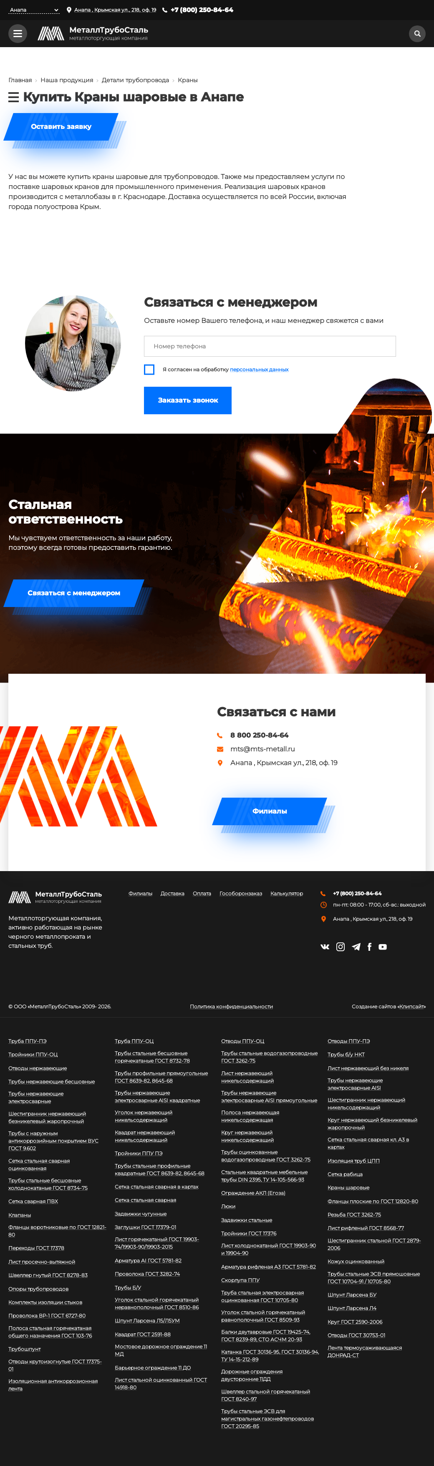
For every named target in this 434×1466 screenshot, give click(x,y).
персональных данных (259, 369)
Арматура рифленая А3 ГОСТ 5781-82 (268, 1267)
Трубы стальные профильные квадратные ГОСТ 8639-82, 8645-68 (159, 1169)
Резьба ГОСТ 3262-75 (354, 1215)
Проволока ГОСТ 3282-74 (147, 1274)
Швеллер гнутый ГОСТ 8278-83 (48, 1275)
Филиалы (269, 811)
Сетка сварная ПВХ (33, 1201)
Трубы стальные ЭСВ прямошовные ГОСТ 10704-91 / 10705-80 (374, 1278)
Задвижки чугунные (141, 1214)
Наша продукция (66, 80)
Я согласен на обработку (225, 369)
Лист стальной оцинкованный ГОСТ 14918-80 (161, 1383)
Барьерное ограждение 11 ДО (153, 1368)
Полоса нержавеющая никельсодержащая (250, 1116)
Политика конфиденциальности (231, 1006)
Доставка (172, 893)
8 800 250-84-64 (259, 735)
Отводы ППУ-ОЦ (242, 1041)
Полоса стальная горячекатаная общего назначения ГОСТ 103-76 (50, 1332)
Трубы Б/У (128, 1288)
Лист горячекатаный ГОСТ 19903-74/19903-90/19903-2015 (157, 1243)
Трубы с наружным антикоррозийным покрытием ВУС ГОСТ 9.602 (53, 1140)
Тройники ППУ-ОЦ (33, 1054)
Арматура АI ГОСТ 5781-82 (148, 1260)
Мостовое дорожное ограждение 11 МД (161, 1350)
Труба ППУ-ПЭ (27, 1041)
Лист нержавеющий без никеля (368, 1068)
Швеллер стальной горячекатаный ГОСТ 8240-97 (265, 1395)
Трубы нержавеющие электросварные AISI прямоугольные (269, 1096)
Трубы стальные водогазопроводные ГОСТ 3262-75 (269, 1057)
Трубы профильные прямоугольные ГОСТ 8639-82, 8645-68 (161, 1077)
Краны (188, 80)
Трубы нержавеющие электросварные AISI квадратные (157, 1096)
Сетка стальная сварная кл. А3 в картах (368, 1143)
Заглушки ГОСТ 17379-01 (145, 1227)
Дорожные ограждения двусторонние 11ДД (252, 1375)
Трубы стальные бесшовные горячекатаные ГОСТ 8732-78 (152, 1057)
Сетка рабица (345, 1174)
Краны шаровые (348, 1187)
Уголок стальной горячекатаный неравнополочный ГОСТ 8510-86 (157, 1303)
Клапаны (19, 1215)
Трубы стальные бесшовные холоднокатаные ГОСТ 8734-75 (48, 1184)
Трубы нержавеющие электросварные (35, 1097)
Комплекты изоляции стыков (45, 1302)
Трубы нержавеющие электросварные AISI (355, 1084)
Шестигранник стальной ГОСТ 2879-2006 (374, 1244)
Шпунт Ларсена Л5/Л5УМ (147, 1320)
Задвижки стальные (246, 1220)
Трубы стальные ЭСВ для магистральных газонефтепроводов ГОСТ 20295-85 (267, 1418)
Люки (228, 1206)
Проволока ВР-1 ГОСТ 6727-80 (47, 1315)
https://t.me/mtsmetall (356, 947)
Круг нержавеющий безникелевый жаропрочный (372, 1124)
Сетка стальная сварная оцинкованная (39, 1164)
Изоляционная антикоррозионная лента (53, 1385)
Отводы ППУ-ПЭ (349, 1041)
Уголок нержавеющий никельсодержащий (143, 1116)
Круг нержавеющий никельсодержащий (247, 1136)
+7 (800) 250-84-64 (202, 10)
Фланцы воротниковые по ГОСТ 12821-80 (57, 1231)
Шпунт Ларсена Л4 (352, 1308)
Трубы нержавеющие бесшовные (51, 1081)
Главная (20, 80)
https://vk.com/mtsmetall (324, 947)
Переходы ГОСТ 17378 (36, 1248)
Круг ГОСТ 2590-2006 (355, 1322)
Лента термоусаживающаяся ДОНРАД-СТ (365, 1351)
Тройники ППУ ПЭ (138, 1153)
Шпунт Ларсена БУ (352, 1295)
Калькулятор (286, 893)
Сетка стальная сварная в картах (156, 1187)
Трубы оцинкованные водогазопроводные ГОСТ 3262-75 (265, 1156)
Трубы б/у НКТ (346, 1054)
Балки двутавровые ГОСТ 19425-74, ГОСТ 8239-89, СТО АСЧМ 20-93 (265, 1336)
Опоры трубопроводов (38, 1289)
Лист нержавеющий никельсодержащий (247, 1077)
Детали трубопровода (135, 80)
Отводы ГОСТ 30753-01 (356, 1335)
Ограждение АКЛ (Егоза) (253, 1193)
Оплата (202, 893)
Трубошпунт (24, 1349)
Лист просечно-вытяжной (41, 1262)
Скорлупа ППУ (240, 1280)
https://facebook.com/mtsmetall (369, 947)
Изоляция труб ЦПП (354, 1161)
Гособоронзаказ (241, 893)
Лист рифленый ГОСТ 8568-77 (366, 1228)
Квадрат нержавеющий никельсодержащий (145, 1136)
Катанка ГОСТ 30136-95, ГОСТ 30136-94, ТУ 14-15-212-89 (270, 1356)
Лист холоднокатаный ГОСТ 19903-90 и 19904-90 (268, 1249)
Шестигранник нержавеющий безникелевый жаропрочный (47, 1117)
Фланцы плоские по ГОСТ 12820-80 (373, 1201)
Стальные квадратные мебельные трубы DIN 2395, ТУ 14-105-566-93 (264, 1176)
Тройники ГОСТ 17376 (248, 1233)
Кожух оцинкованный (356, 1261)
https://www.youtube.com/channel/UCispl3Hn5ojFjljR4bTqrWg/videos (382, 947)
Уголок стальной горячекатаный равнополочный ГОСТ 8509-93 (263, 1316)
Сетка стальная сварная (145, 1200)
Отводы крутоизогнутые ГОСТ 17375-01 (55, 1365)
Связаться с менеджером (74, 593)
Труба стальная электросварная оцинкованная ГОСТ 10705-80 (262, 1296)
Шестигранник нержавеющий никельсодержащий (366, 1104)
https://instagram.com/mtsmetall (340, 946)
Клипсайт (411, 1006)
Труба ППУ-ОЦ (134, 1041)
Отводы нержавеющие (37, 1068)
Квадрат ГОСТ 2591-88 (143, 1334)
